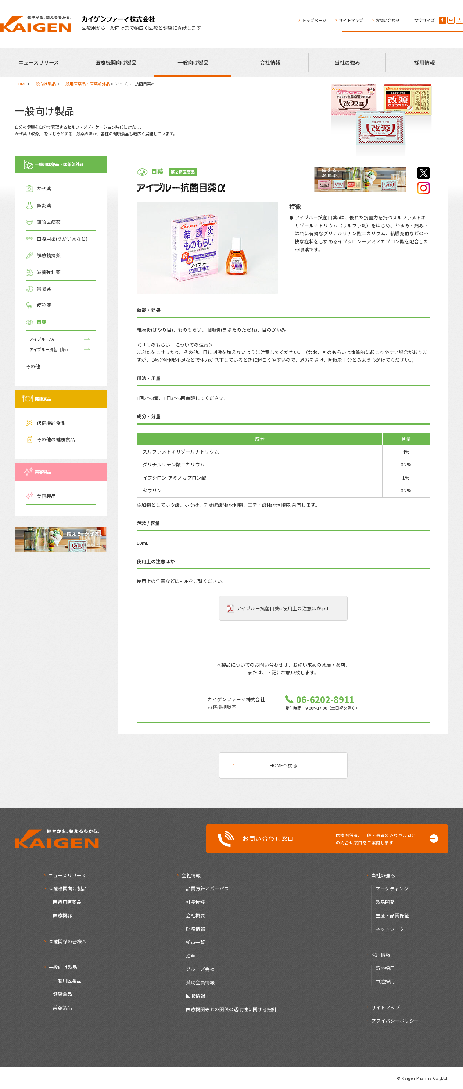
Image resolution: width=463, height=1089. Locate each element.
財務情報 (195, 928)
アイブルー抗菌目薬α (48, 349)
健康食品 (62, 993)
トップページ (314, 20)
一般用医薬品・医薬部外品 (85, 84)
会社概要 (195, 915)
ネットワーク (390, 928)
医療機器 (62, 915)
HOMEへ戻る (283, 765)
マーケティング (392, 888)
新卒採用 (385, 968)
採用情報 (424, 62)
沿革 (190, 955)
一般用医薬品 (67, 980)
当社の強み (347, 62)
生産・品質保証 (392, 915)
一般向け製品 (192, 62)
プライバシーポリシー (395, 1020)
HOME (20, 84)
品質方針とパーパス (207, 888)
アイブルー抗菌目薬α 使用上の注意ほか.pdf (283, 608)
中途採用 (385, 981)
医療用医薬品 (67, 902)
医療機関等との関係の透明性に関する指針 (231, 1009)
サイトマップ (351, 20)
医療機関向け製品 (115, 62)
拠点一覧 (195, 942)
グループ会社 (200, 968)
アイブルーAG (42, 339)
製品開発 (385, 902)
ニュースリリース (38, 62)
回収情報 (195, 995)
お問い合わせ (388, 20)
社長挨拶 (195, 902)
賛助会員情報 (200, 982)
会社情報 (270, 62)
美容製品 (62, 1007)
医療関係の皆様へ (68, 941)
